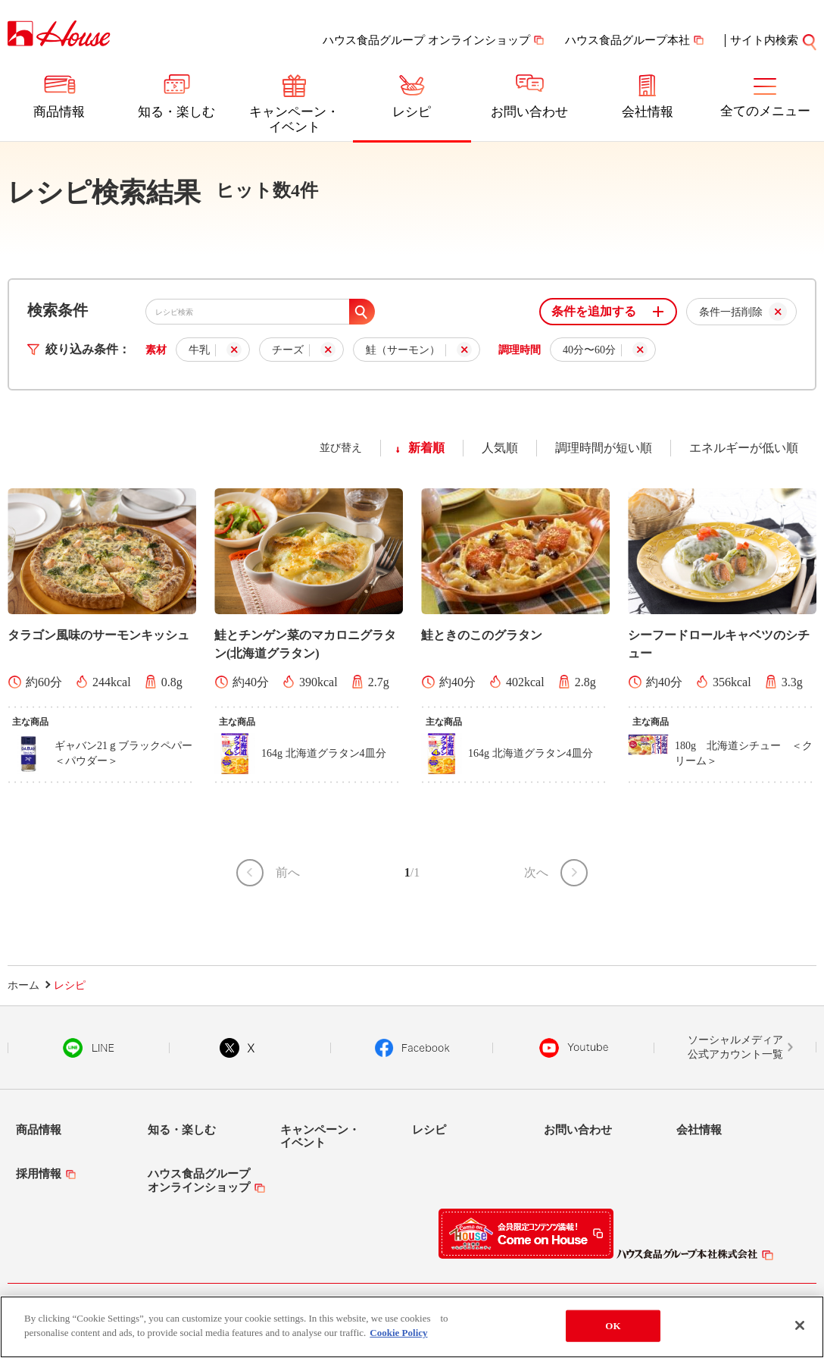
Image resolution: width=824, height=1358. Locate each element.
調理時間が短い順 (603, 447)
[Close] (799, 1327)
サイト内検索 (764, 40)
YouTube (574, 1048)
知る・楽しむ (176, 112)
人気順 (500, 447)
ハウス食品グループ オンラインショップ (426, 40)
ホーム (23, 985)
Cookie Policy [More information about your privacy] (398, 1334)
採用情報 (38, 1174)
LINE (88, 1048)
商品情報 (59, 112)
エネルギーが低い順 (743, 447)
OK (612, 1326)
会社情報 (647, 112)
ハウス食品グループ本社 (627, 40)
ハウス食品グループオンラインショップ (199, 1180)
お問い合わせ (529, 112)
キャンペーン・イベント (294, 119)
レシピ (411, 112)
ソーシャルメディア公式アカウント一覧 (735, 1047)
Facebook (412, 1048)
